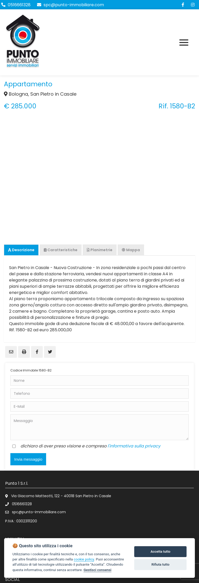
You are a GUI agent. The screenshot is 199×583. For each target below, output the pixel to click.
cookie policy (84, 559)
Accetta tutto (160, 551)
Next (188, 164)
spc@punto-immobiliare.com (70, 5)
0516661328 (19, 5)
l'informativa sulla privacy (134, 446)
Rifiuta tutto (160, 564)
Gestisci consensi (97, 570)
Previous (10, 164)
